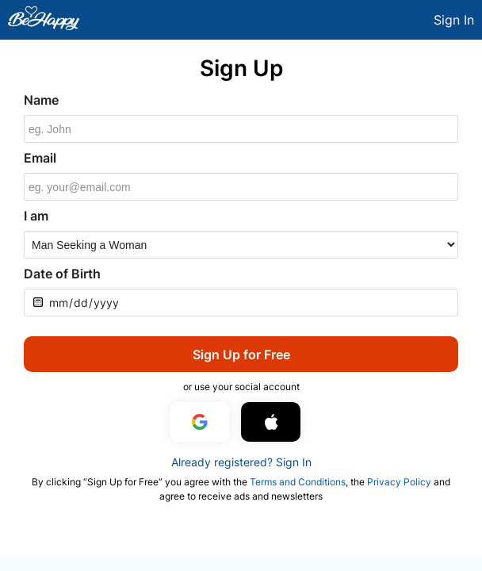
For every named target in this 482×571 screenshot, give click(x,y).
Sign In (454, 20)
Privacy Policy (399, 482)
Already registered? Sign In (241, 462)
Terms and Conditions (298, 482)
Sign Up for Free (241, 354)
